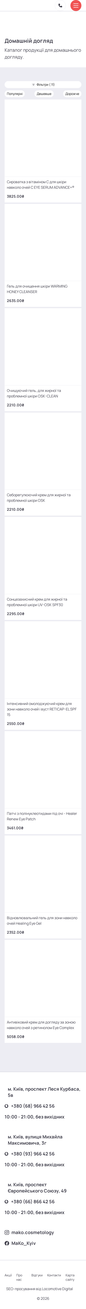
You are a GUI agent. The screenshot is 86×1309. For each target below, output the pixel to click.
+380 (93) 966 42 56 (30, 1154)
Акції (8, 1275)
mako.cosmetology (29, 1232)
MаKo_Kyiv (20, 1243)
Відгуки (37, 1275)
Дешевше (44, 93)
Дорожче (72, 93)
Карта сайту (70, 1277)
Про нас (19, 1277)
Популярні (14, 93)
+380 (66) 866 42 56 (30, 1201)
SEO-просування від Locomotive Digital (39, 1288)
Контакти (54, 1275)
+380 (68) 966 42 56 (30, 1106)
